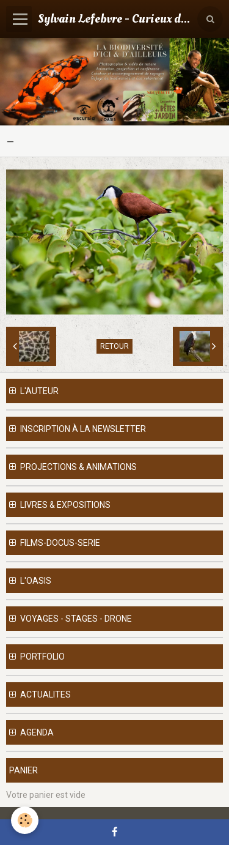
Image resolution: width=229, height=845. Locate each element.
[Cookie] (24, 820)
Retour (114, 346)
